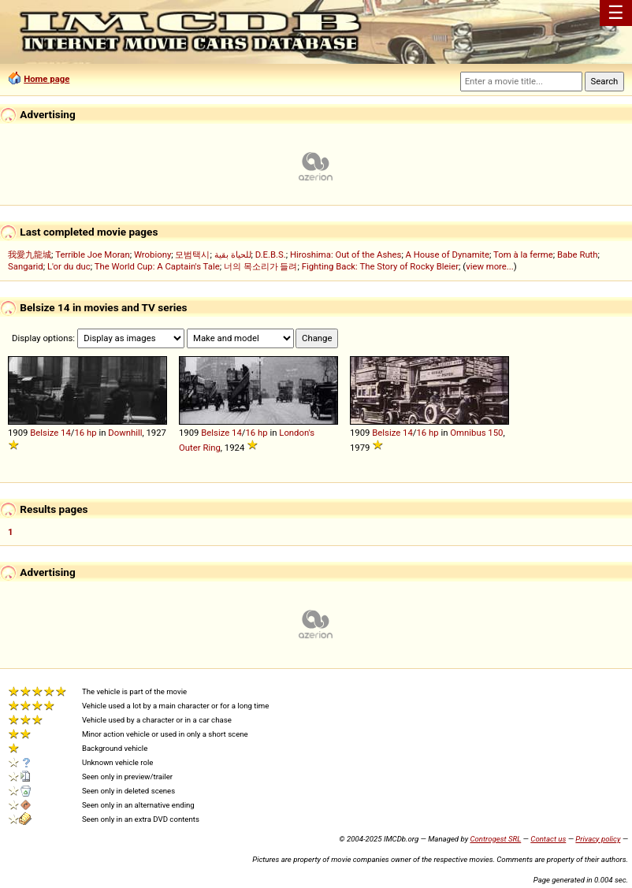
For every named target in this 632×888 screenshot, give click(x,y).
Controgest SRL (495, 838)
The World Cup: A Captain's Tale (157, 266)
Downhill (125, 432)
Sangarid (25, 266)
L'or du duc (69, 266)
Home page (46, 78)
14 (66, 432)
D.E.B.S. (270, 254)
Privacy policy (597, 838)
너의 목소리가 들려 (261, 266)
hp (92, 432)
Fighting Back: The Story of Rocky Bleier (380, 266)
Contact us (548, 838)
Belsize (44, 432)
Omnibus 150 (476, 432)
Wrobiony (152, 254)
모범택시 (192, 254)
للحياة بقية (232, 254)
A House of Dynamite (447, 254)
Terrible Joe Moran (92, 254)
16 (79, 432)
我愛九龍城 (29, 254)
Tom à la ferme (523, 254)
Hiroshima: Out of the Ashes (345, 254)
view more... (490, 266)
